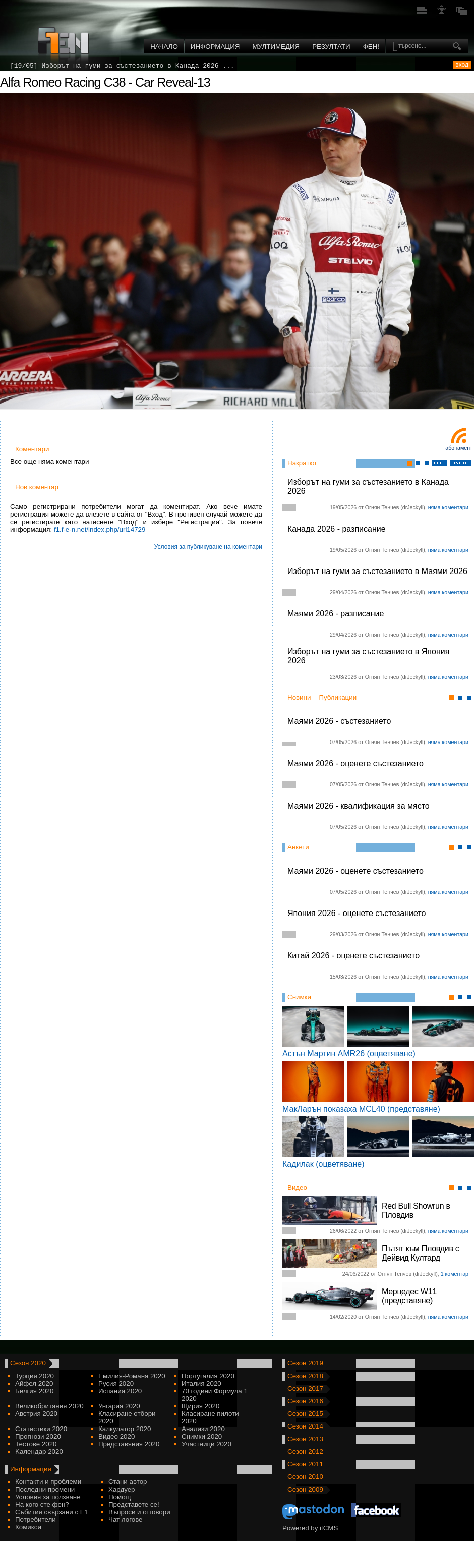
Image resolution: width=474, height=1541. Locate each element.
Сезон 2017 (305, 1388)
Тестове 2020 (36, 1444)
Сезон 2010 (305, 1476)
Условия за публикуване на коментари (208, 546)
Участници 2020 (206, 1444)
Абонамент (458, 448)
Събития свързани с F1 (51, 1512)
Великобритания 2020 (49, 1406)
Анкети (298, 847)
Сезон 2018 (305, 1376)
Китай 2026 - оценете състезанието (353, 955)
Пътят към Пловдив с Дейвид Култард (420, 1253)
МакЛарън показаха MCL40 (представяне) (361, 1109)
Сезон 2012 (305, 1451)
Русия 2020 (116, 1383)
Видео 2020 (116, 1436)
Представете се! (133, 1504)
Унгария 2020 (119, 1406)
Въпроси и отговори (139, 1512)
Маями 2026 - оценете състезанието (355, 763)
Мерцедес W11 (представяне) (409, 1296)
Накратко (301, 463)
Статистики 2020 (41, 1429)
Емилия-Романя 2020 (131, 1376)
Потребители (35, 1519)
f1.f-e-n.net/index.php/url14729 (100, 529)
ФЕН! (371, 46)
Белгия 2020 (34, 1391)
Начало (164, 46)
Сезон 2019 (305, 1363)
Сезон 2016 (305, 1401)
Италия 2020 (201, 1383)
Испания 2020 (120, 1391)
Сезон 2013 (305, 1439)
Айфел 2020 (34, 1383)
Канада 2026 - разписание (336, 529)
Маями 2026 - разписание (335, 613)
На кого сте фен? (42, 1504)
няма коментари (448, 507)
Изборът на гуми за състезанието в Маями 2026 (377, 571)
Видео (297, 1187)
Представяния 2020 (128, 1444)
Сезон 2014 (305, 1426)
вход (461, 64)
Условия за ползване (48, 1497)
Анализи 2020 (203, 1429)
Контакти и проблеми (48, 1482)
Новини (299, 697)
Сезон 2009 (305, 1489)
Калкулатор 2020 (124, 1429)
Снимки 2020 (202, 1436)
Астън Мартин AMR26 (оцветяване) (349, 1053)
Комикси (28, 1527)
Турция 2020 (34, 1376)
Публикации (338, 697)
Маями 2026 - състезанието (339, 721)
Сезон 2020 (28, 1363)
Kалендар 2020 (39, 1451)
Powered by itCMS (310, 1528)
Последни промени (45, 1489)
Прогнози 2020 (38, 1436)
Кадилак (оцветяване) (323, 1164)
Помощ (119, 1497)
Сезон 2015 (305, 1413)
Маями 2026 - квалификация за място (358, 806)
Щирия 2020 (200, 1406)
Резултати (331, 46)
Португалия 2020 (208, 1376)
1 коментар (454, 1274)
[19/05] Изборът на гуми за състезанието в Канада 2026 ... (122, 66)
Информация (215, 46)
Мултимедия (276, 46)
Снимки (299, 997)
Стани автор (127, 1482)
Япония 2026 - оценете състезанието (356, 913)
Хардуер (121, 1489)
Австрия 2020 (36, 1413)
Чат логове (125, 1519)
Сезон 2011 (305, 1464)
